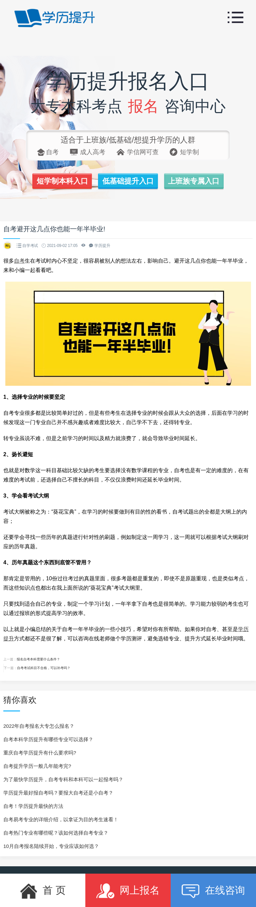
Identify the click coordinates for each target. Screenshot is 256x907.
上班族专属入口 (195, 181)
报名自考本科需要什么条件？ (38, 659)
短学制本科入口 (60, 181)
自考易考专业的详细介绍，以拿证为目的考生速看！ (60, 819)
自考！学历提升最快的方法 (33, 806)
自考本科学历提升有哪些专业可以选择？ (48, 739)
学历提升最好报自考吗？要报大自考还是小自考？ (58, 793)
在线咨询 (213, 890)
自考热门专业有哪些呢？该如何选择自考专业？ (55, 833)
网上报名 (128, 890)
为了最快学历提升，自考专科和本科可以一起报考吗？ (63, 779)
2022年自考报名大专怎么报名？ (38, 726)
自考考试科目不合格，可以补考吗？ (43, 668)
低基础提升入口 (128, 181)
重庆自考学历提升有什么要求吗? (39, 752)
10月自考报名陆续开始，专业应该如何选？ (51, 846)
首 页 (42, 890)
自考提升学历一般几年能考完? (37, 766)
